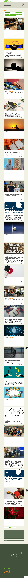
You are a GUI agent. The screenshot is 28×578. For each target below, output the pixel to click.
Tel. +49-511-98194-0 (6, 551)
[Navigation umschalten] (23, 1)
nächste (14, 527)
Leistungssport (14, 15)
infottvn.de (5, 552)
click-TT (15, 14)
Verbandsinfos (12, 12)
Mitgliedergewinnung (19, 12)
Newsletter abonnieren (21, 553)
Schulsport (10, 14)
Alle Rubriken (7, 12)
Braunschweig (8, 5)
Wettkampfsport (7, 15)
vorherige (5, 527)
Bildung (6, 14)
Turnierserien (19, 14)
